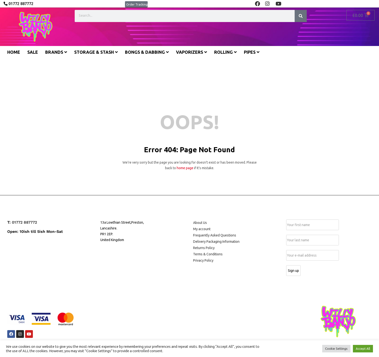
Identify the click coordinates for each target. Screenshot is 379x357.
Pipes (251, 52)
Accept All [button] (363, 348)
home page (185, 168)
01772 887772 (24, 222)
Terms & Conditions (208, 254)
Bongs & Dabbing (147, 52)
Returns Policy (204, 248)
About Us (200, 223)
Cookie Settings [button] (336, 348)
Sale (32, 52)
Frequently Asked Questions (214, 235)
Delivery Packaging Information (216, 241)
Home (13, 52)
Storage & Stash (96, 52)
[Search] (301, 16)
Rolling (225, 52)
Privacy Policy (203, 260)
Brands (56, 52)
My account (202, 229)
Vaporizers (191, 52)
